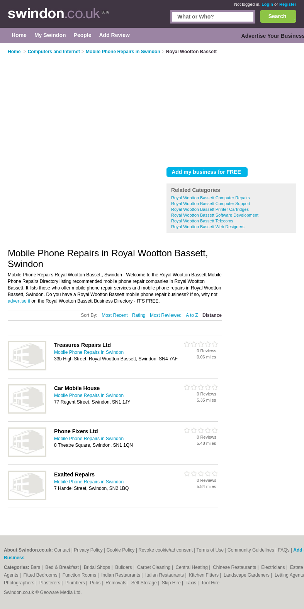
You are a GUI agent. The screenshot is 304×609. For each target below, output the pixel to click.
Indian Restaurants (121, 575)
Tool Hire (210, 582)
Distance (212, 315)
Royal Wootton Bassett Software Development (214, 215)
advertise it (19, 301)
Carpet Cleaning (154, 567)
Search (277, 16)
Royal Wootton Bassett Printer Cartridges (210, 209)
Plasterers (50, 582)
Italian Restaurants (165, 575)
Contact (62, 550)
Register (287, 4)
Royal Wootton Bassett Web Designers (208, 226)
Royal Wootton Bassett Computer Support (210, 203)
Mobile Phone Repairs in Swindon (89, 352)
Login (267, 4)
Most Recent (114, 315)
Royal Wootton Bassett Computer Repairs (210, 197)
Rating (139, 315)
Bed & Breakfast (62, 567)
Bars (36, 567)
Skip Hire (172, 582)
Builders (124, 567)
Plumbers (75, 582)
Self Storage (144, 582)
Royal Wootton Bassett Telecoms (202, 221)
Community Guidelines (251, 550)
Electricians (273, 567)
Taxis (192, 582)
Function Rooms (80, 575)
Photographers (20, 582)
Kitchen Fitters (204, 575)
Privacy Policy (88, 550)
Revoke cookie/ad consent (165, 550)
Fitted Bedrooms (41, 575)
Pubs (96, 582)
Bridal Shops (97, 567)
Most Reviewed (166, 315)
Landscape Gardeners (247, 575)
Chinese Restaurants (235, 567)
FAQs (283, 550)
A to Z (192, 315)
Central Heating (192, 567)
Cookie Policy (121, 550)
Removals (116, 582)
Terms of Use (210, 550)
